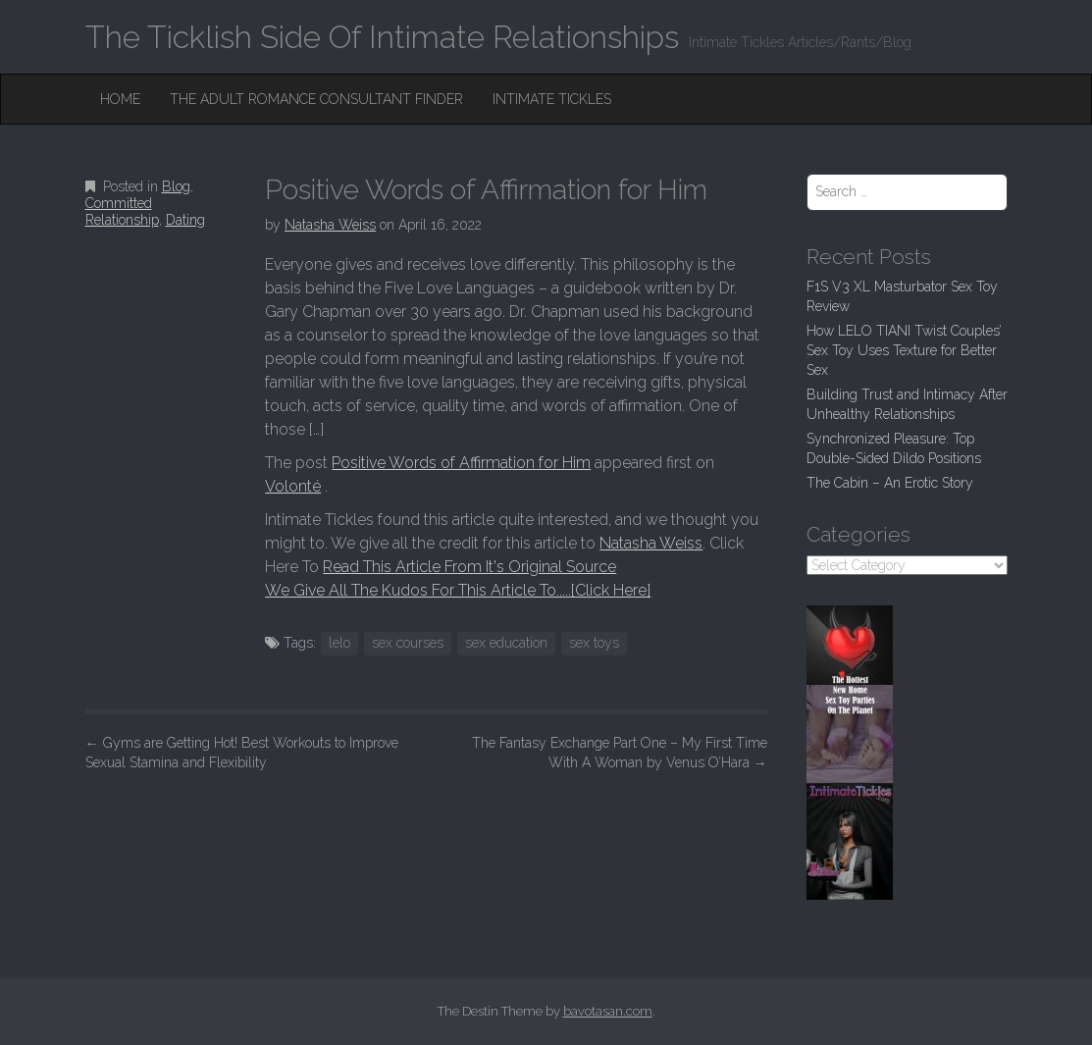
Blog (176, 186)
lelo (339, 643)
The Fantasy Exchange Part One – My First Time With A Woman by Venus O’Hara (619, 752)
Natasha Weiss (330, 225)
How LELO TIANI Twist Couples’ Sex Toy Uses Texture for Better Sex (904, 350)
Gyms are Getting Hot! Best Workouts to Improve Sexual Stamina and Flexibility (241, 752)
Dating (185, 220)
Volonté (293, 486)
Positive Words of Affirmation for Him (461, 462)
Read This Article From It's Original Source (469, 566)
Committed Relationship (122, 211)
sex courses (407, 643)
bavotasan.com (607, 1011)
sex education (506, 643)
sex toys (594, 643)
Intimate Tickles (552, 99)
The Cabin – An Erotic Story (889, 483)
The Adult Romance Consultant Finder (316, 99)
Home (120, 99)
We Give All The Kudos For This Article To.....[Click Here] (457, 590)
